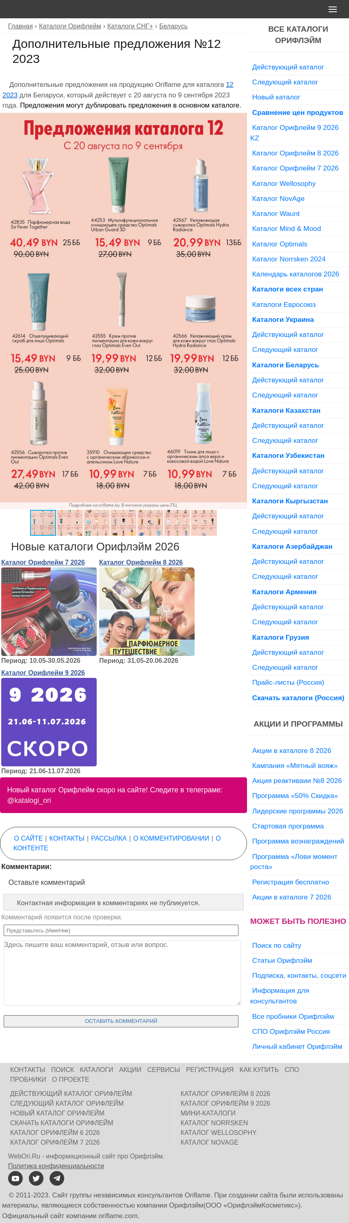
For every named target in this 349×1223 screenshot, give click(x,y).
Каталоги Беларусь (285, 365)
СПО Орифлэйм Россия (291, 1031)
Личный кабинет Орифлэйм (297, 1046)
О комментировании (171, 838)
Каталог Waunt (276, 213)
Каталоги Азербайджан (292, 546)
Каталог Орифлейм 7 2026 (43, 562)
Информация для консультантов (279, 995)
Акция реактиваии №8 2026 (297, 781)
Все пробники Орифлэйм (293, 1016)
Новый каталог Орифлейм (57, 1113)
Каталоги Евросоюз (284, 304)
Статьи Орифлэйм (282, 960)
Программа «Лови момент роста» (294, 861)
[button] (239, 120)
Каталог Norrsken (214, 1122)
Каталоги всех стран (287, 289)
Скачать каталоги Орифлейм (61, 1122)
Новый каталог (276, 97)
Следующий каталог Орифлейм (67, 1103)
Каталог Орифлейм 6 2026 (55, 1132)
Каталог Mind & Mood (286, 228)
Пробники (28, 1079)
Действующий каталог (288, 67)
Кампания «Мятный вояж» (295, 765)
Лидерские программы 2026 (297, 811)
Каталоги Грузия (280, 637)
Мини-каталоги (208, 1113)
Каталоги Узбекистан (288, 455)
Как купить (259, 1069)
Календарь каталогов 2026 (295, 274)
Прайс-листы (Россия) (288, 682)
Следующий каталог (285, 82)
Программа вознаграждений (298, 841)
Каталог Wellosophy (284, 183)
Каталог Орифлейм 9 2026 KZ (294, 132)
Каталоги (96, 1069)
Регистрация (210, 1069)
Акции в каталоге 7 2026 (291, 897)
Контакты (67, 838)
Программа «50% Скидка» (295, 796)
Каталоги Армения (284, 592)
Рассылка (109, 838)
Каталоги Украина (283, 319)
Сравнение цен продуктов (297, 112)
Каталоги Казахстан (286, 410)
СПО (292, 1069)
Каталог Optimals (280, 244)
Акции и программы (298, 724)
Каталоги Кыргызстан (290, 501)
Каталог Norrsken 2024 (289, 259)
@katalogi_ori (29, 800)
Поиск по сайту (276, 945)
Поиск (62, 1069)
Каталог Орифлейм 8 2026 (141, 562)
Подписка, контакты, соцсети (299, 975)
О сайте (28, 838)
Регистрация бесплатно (290, 882)
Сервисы (163, 1069)
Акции (130, 1069)
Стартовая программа (288, 826)
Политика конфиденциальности (56, 1166)
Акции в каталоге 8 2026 (291, 750)
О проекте (70, 1079)
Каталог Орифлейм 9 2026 (43, 672)
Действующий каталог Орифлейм (71, 1093)
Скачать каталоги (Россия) (298, 698)
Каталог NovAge (278, 198)
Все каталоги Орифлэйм (298, 35)
